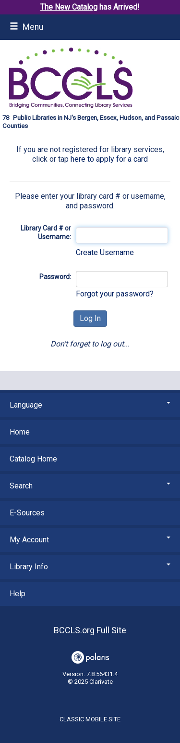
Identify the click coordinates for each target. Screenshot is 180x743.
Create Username (105, 252)
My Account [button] (90, 539)
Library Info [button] (90, 566)
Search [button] (90, 485)
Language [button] (90, 405)
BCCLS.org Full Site (90, 630)
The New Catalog (68, 7)
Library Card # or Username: (46, 232)
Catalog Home (33, 458)
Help (17, 593)
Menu (27, 27)
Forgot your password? (115, 293)
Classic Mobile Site (90, 719)
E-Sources (27, 512)
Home (20, 431)
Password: (55, 277)
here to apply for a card (109, 159)
